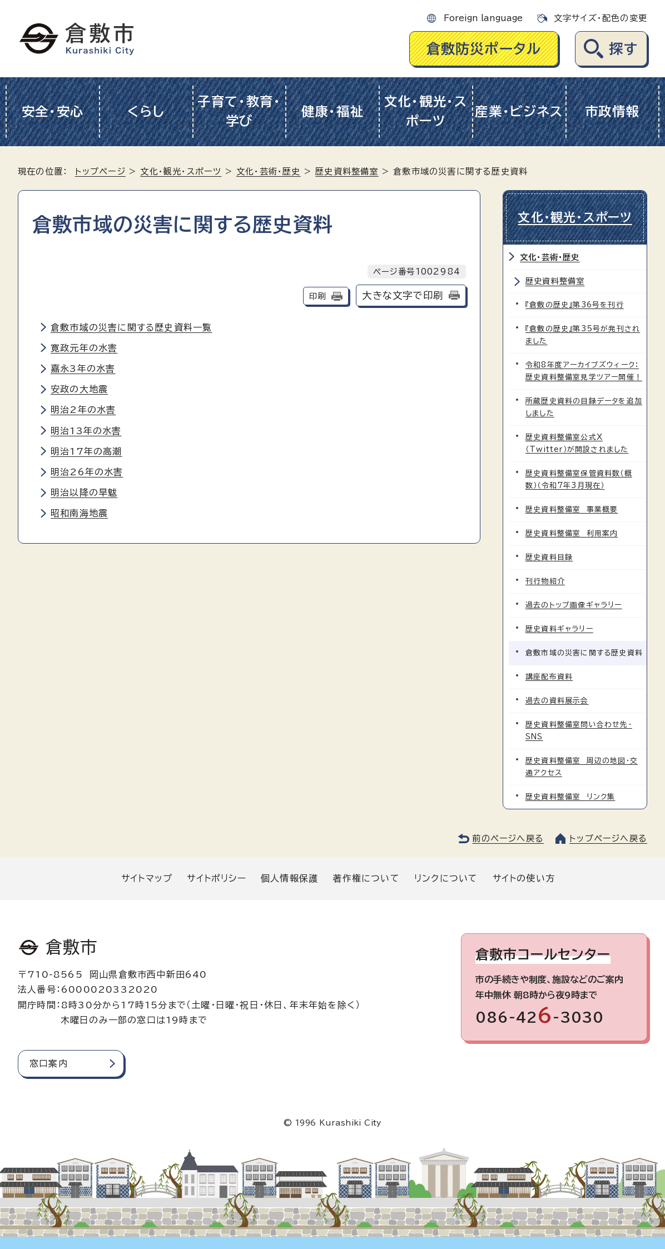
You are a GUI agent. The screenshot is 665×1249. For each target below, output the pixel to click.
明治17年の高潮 (86, 451)
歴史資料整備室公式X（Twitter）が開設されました (576, 443)
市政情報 (612, 111)
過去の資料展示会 (557, 700)
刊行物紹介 (545, 581)
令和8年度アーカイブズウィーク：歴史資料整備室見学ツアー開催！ (583, 371)
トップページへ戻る (608, 838)
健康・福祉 (332, 111)
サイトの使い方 (524, 878)
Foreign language (483, 18)
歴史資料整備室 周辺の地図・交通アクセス (581, 767)
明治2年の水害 (83, 409)
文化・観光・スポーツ (426, 111)
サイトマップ (146, 878)
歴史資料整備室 (346, 171)
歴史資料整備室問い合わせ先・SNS (578, 730)
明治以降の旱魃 (84, 492)
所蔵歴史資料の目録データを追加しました (583, 407)
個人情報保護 (289, 878)
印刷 (317, 296)
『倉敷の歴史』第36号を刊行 (574, 304)
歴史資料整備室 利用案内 (571, 533)
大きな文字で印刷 (402, 295)
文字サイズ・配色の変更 (600, 18)
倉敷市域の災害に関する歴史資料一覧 (131, 327)
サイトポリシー (216, 878)
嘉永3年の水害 (83, 368)
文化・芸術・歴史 (268, 171)
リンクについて (446, 878)
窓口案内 (48, 1063)
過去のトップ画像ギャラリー (573, 605)
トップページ (100, 171)
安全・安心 (53, 111)
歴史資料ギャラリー (559, 629)
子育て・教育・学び (239, 111)
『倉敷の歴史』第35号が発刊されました (582, 335)
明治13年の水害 (86, 430)
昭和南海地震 (79, 513)
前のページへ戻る (508, 838)
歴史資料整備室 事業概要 (571, 509)
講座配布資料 (549, 676)
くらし (146, 111)
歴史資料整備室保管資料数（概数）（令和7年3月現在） (578, 479)
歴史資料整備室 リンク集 (570, 796)
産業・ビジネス (519, 111)
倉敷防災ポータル (484, 49)
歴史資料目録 (549, 557)
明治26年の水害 (87, 471)
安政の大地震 (79, 389)
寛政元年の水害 (84, 348)
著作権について (365, 878)
